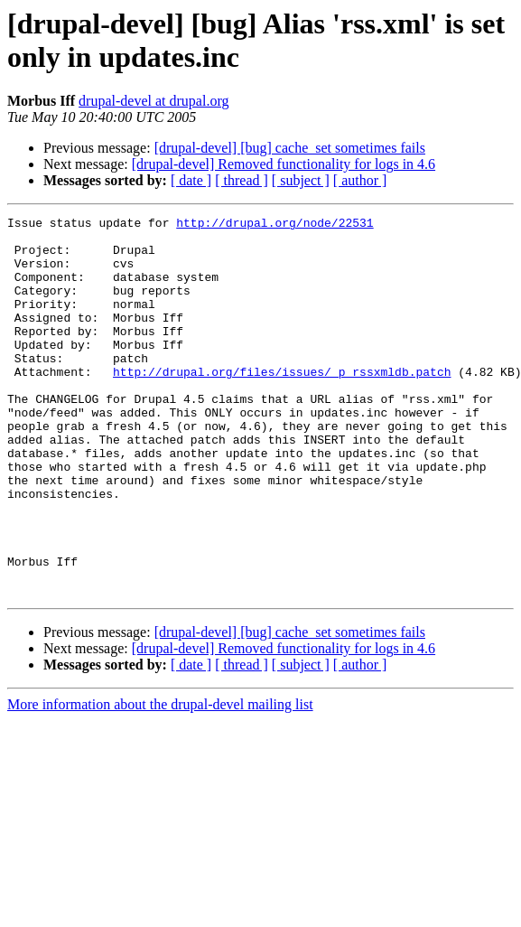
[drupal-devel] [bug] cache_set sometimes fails (289, 147)
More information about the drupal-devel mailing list (160, 780)
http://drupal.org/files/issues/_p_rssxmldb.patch (282, 404)
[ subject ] (301, 180)
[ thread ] (241, 180)
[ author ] (360, 180)
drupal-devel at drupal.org (153, 100)
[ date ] (191, 180)
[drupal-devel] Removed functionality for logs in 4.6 (283, 164)
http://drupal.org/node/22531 (274, 225)
